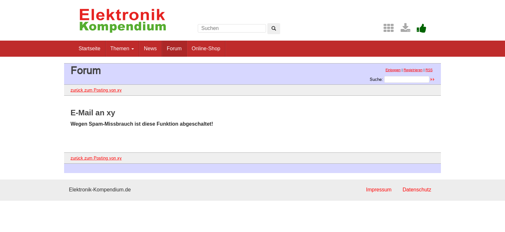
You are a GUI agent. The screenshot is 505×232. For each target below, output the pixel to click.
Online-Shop (206, 48)
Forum (174, 48)
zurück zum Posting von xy (96, 89)
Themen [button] (122, 48)
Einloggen (393, 70)
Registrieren (413, 70)
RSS (429, 70)
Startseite (89, 48)
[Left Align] (273, 28)
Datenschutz (417, 189)
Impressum (378, 189)
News (150, 48)
